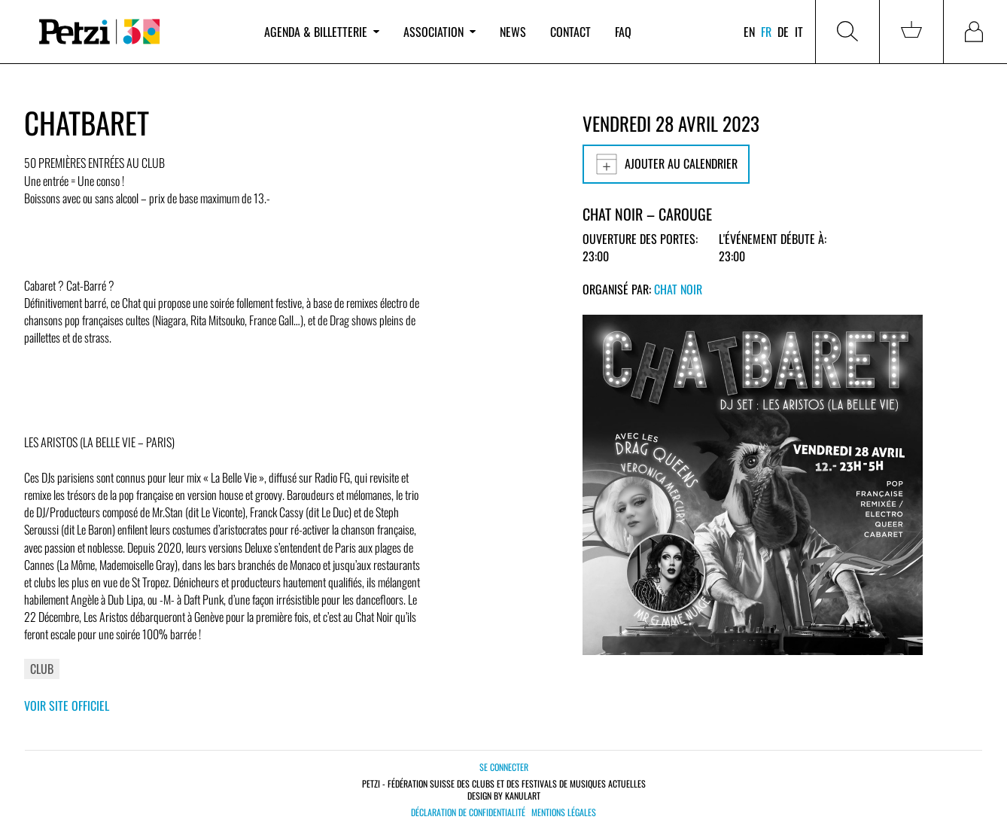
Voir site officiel (66, 705)
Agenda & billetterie (321, 32)
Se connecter (503, 766)
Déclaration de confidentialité (468, 812)
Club (41, 669)
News (513, 32)
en (749, 32)
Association (439, 32)
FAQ (623, 32)
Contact (570, 32)
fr (766, 32)
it (799, 32)
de (783, 32)
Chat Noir (678, 289)
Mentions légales (563, 812)
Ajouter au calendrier (666, 164)
